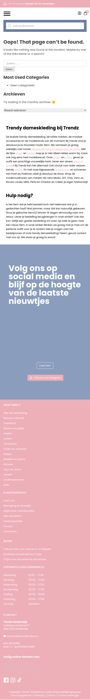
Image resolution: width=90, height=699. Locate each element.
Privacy (8, 526)
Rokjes (7, 454)
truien (19, 153)
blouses (46, 149)
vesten (31, 153)
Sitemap (39, 695)
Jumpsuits (10, 443)
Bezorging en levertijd (17, 505)
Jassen (7, 474)
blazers (35, 149)
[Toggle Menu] (7, 14)
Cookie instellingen (68, 695)
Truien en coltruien (15, 449)
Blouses (8, 464)
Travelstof (9, 423)
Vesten (7, 433)
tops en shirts (72, 149)
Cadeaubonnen (13, 479)
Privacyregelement (22, 695)
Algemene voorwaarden (18, 511)
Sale (6, 485)
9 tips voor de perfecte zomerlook (24, 559)
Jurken (7, 438)
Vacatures (10, 531)
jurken (57, 157)
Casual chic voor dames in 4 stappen (27, 549)
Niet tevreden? (12, 516)
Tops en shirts (12, 469)
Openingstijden (13, 521)
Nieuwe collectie (13, 418)
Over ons (9, 500)
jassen (18, 169)
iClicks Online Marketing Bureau (63, 692)
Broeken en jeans (14, 459)
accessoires (62, 169)
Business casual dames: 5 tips (22, 554)
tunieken (57, 149)
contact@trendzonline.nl (22, 636)
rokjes (68, 157)
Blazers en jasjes (13, 428)
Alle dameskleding (15, 413)
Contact (51, 695)
